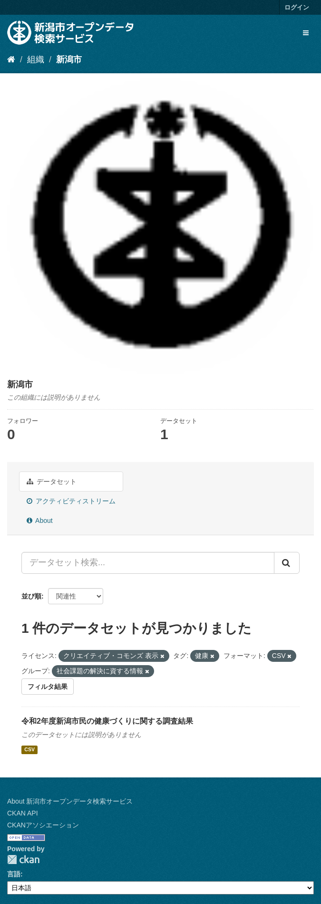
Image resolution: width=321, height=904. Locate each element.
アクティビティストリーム (71, 501)
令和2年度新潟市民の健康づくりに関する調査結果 (107, 721)
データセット (52, 481)
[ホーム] (11, 59)
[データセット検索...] (147, 563)
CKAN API (22, 813)
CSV (29, 749)
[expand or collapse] (306, 32)
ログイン (296, 7)
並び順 (31, 596)
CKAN (23, 860)
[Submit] (287, 563)
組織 (35, 59)
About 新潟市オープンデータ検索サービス (70, 801)
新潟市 (69, 59)
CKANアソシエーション (43, 825)
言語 (13, 874)
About (40, 520)
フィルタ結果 (48, 686)
